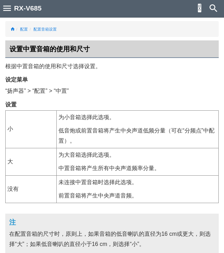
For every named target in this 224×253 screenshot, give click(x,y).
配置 (24, 29)
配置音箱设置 (45, 29)
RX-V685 (28, 8)
